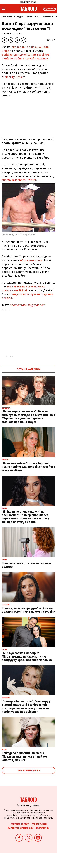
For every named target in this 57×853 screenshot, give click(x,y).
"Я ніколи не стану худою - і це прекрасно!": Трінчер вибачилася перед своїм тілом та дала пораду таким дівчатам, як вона (25, 517)
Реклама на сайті (20, 824)
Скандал (18, 16)
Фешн (29, 16)
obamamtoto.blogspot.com (27, 305)
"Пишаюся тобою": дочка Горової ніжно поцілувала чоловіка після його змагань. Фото (28, 467)
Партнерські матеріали (20, 828)
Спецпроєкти (39, 824)
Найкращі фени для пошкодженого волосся (26, 565)
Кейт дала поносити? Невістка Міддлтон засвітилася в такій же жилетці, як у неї (24, 756)
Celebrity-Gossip (13, 77)
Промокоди (42, 828)
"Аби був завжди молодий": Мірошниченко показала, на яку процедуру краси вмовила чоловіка (27, 656)
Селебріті (7, 16)
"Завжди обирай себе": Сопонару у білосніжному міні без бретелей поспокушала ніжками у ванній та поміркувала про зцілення (26, 706)
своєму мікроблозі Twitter (19, 180)
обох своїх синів (30, 260)
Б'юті (37, 16)
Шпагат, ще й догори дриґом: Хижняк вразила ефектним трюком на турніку (28, 610)
